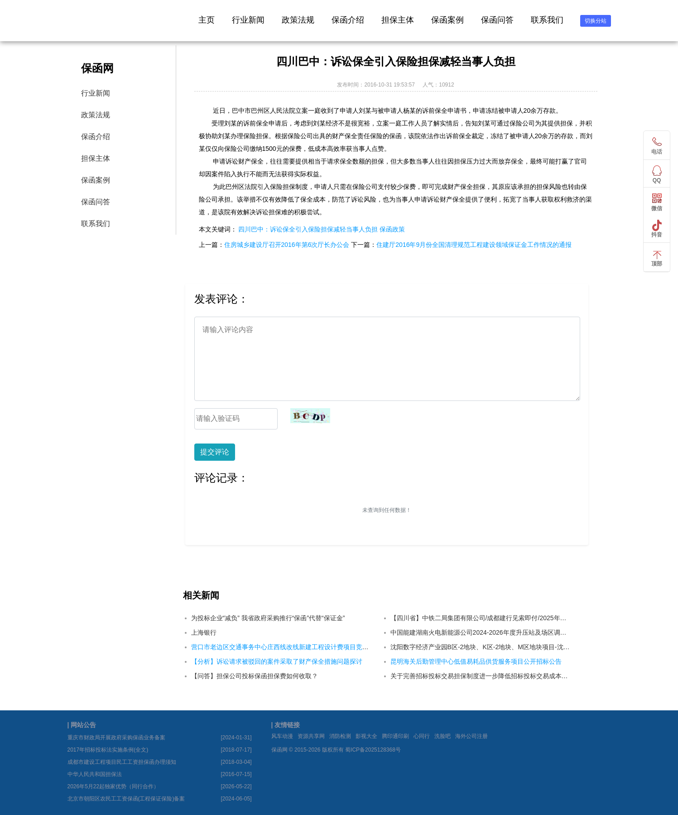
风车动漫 (282, 736)
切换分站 (595, 21)
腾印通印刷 (395, 736)
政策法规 (298, 19)
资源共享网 (311, 736)
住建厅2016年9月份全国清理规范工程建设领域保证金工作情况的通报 (474, 244)
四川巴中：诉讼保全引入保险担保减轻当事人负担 (308, 229)
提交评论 (214, 452)
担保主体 (397, 19)
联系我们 (547, 19)
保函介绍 (348, 19)
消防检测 (340, 736)
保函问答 (497, 19)
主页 (206, 19)
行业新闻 (248, 19)
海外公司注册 (471, 736)
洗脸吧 (442, 736)
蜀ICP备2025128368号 (373, 750)
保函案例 (447, 19)
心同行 (422, 736)
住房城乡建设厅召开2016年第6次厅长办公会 (287, 244)
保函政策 (392, 229)
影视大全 (366, 736)
